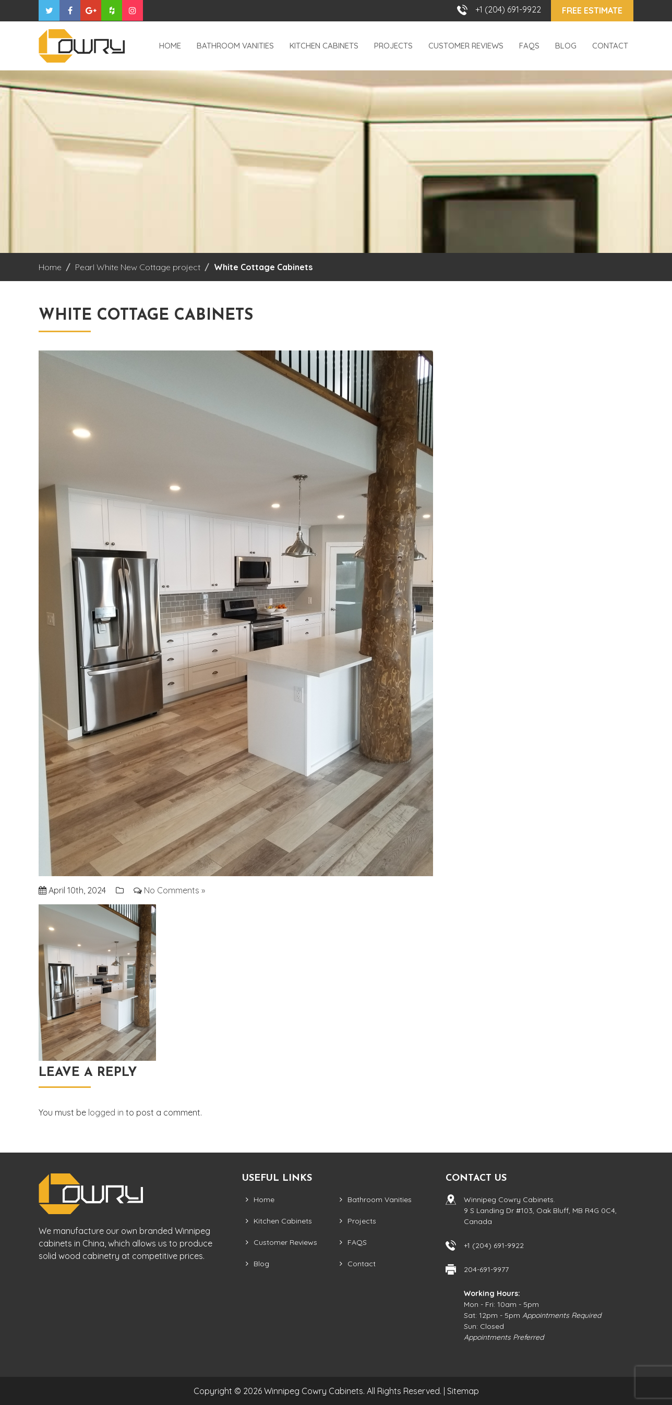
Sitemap (463, 1391)
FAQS (529, 46)
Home (170, 46)
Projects (393, 46)
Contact (610, 46)
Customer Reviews (465, 46)
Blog (566, 46)
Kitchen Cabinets (324, 46)
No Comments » (174, 890)
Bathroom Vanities (235, 46)
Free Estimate (592, 10)
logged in (106, 1112)
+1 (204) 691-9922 (508, 9)
